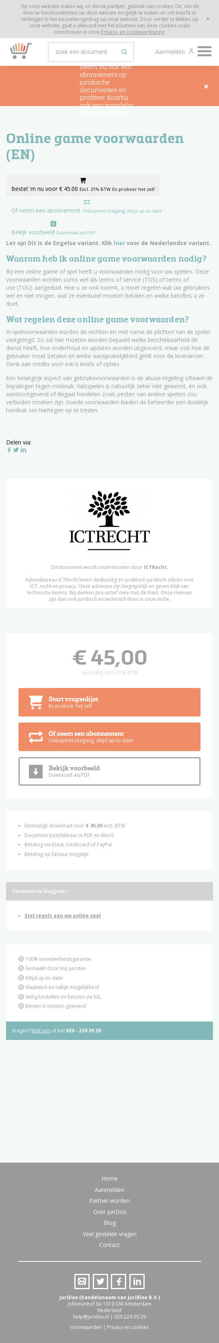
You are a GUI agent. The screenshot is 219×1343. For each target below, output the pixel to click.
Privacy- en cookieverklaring (132, 32)
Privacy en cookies (128, 1327)
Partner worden (109, 1200)
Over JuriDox (109, 1212)
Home (110, 1178)
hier (119, 243)
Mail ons (40, 1030)
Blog (110, 1222)
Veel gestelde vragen (110, 1234)
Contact (109, 1245)
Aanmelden (171, 51)
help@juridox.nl (91, 1316)
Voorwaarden (86, 1327)
